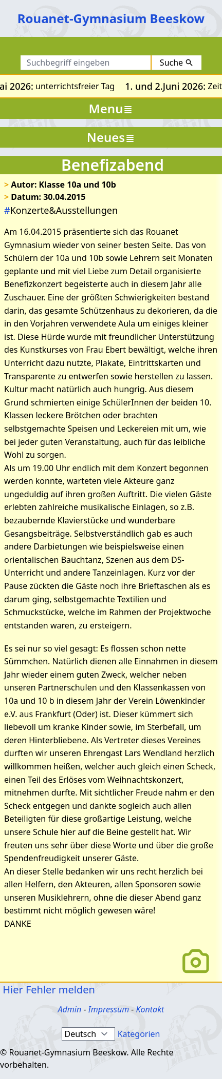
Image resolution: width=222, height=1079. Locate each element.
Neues (111, 137)
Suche (176, 62)
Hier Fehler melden (47, 989)
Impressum (109, 1009)
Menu (111, 108)
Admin (70, 1009)
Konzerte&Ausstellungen (61, 210)
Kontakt (150, 1009)
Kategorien (139, 1034)
